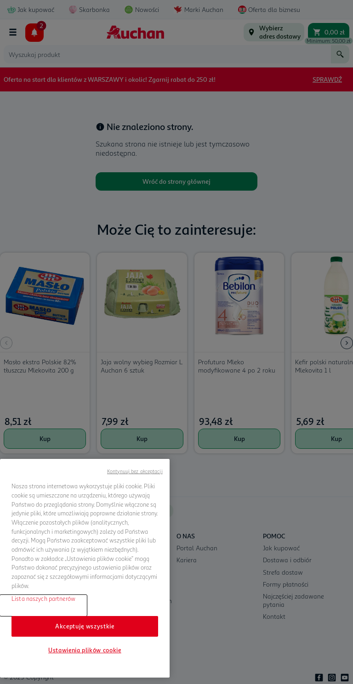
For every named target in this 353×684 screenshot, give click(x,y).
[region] (85, 568)
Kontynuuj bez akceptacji (135, 471)
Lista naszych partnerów (43, 598)
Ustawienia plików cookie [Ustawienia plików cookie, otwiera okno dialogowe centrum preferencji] (84, 650)
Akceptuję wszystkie (84, 626)
